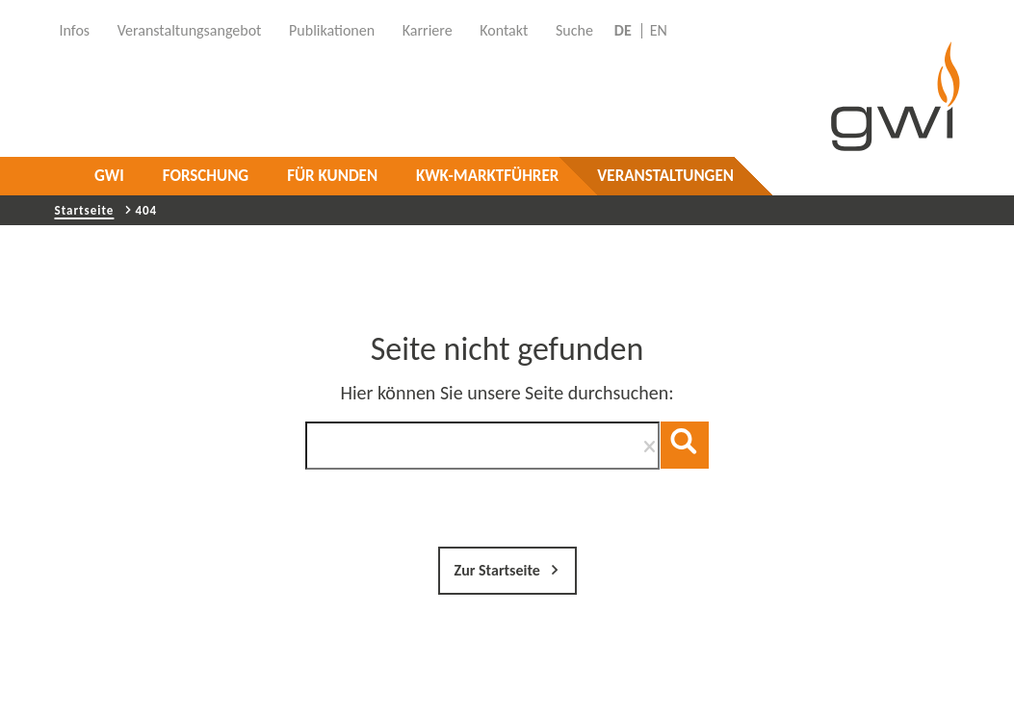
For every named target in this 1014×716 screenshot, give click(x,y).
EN (658, 30)
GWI (109, 176)
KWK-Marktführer (487, 176)
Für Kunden (332, 176)
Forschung (205, 176)
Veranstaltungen (665, 176)
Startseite (85, 210)
